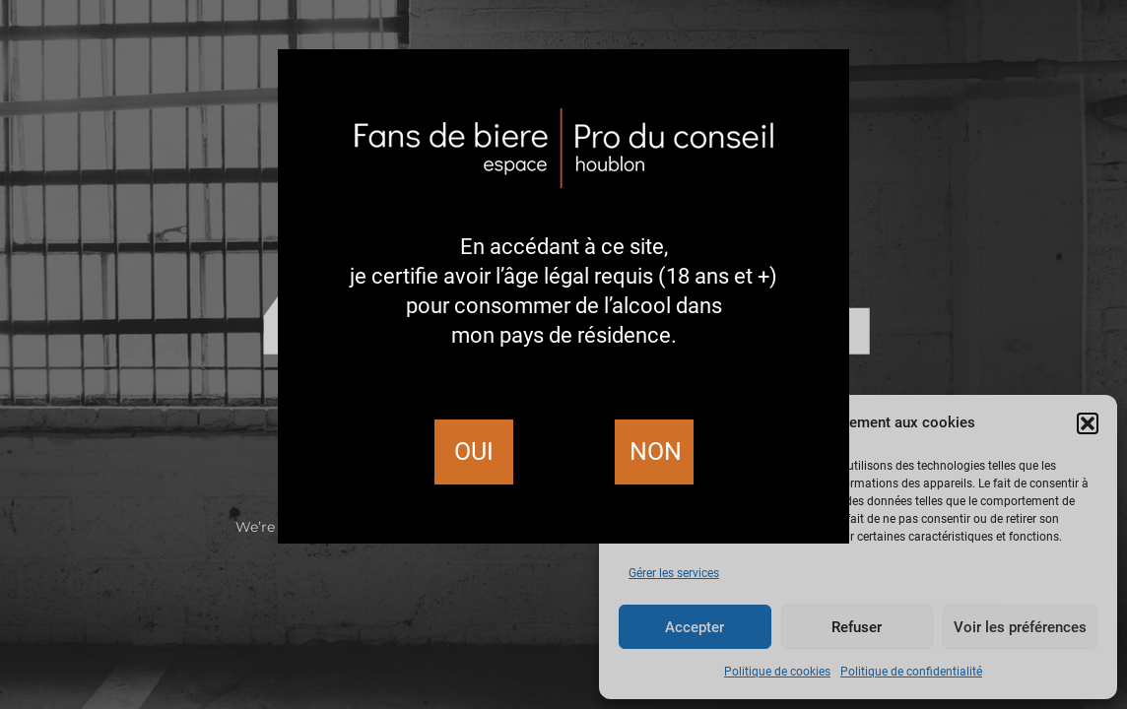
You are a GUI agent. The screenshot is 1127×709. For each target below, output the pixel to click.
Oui (474, 451)
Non (656, 451)
